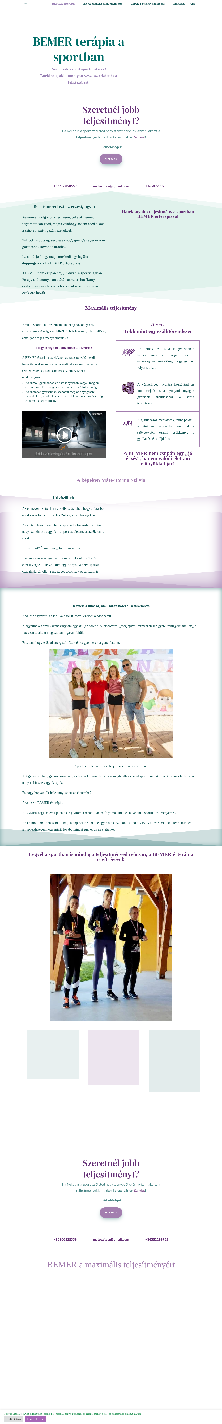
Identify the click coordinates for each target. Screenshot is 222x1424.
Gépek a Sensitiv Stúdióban (148, 4)
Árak (193, 4)
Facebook (111, 159)
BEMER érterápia (63, 4)
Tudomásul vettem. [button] (35, 1419)
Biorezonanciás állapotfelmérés (102, 4)
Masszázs (179, 4)
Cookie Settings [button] (13, 1419)
